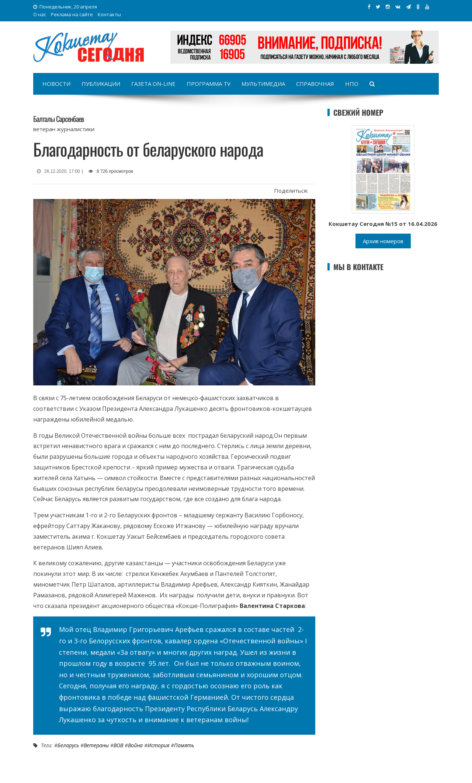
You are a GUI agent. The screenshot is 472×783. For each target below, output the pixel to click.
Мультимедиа (263, 83)
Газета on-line (153, 83)
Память (184, 745)
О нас (39, 14)
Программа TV (208, 83)
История (158, 745)
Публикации (100, 83)
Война (135, 745)
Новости (56, 83)
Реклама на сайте (72, 14)
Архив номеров (383, 241)
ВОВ (118, 745)
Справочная (315, 83)
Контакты (109, 14)
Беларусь (68, 745)
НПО (351, 83)
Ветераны (96, 745)
